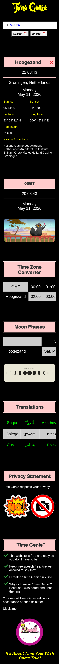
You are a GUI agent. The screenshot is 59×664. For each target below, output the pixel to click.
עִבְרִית (52, 434)
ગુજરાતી (30, 434)
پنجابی (30, 445)
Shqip (12, 422)
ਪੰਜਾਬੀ (12, 445)
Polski (52, 445)
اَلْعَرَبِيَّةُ (30, 422)
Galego (12, 434)
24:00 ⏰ (39, 34)
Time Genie (29, 8)
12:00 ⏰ (20, 34)
